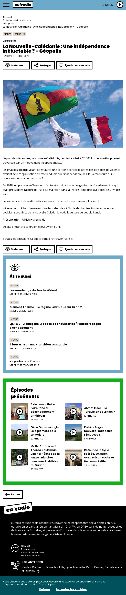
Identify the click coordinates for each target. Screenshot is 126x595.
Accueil (7, 17)
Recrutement (28, 549)
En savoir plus (47, 584)
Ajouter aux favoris (74, 65)
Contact (25, 546)
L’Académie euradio (32, 552)
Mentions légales (30, 555)
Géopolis (8, 23)
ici (72, 239)
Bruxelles (20, 34)
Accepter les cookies (71, 589)
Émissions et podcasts (17, 20)
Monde (7, 34)
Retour (12, 494)
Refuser (44, 589)
